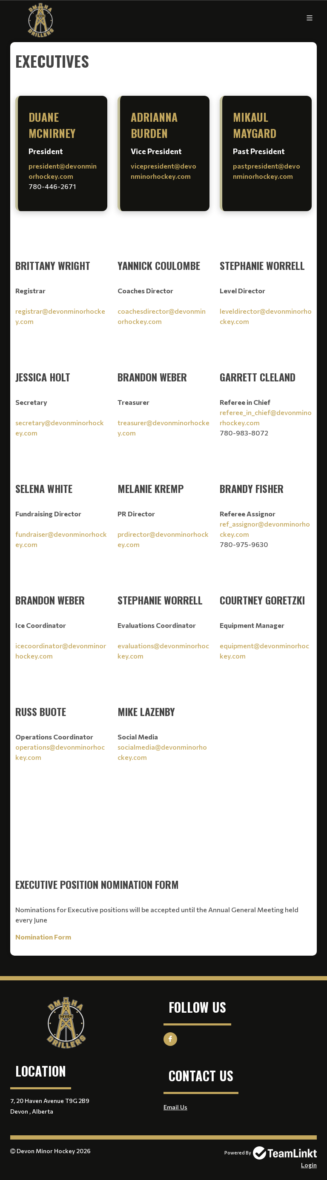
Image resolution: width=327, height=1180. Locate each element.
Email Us (175, 1107)
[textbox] (163, 60)
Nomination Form (43, 937)
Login (309, 1165)
